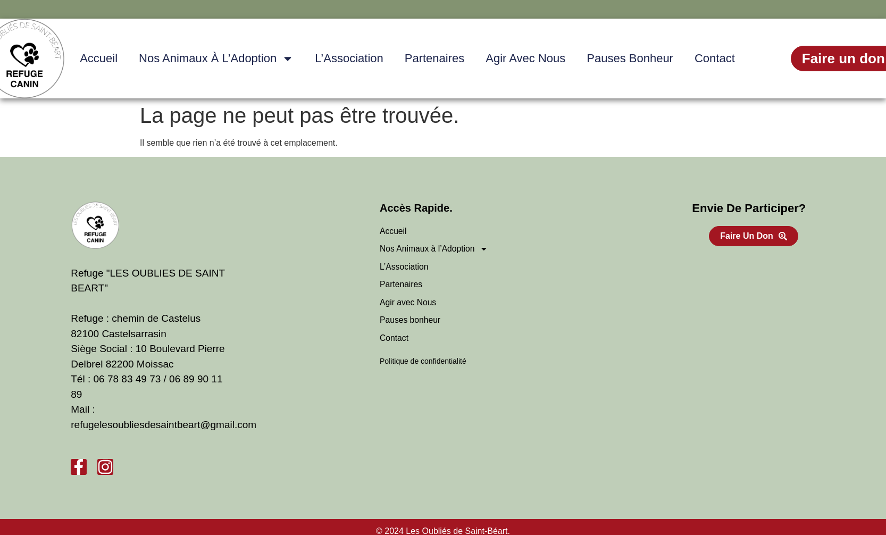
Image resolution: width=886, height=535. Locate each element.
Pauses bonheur (630, 58)
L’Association (349, 58)
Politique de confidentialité (423, 363)
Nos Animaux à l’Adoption (216, 58)
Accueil (99, 58)
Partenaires (435, 58)
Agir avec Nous (525, 58)
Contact (715, 58)
